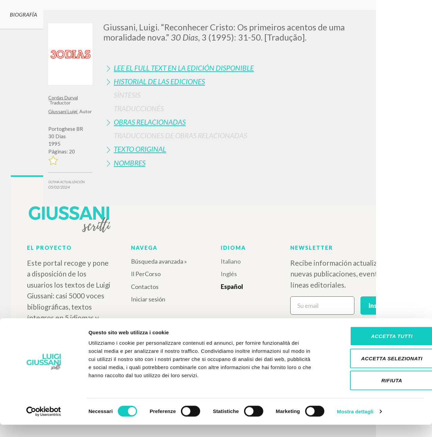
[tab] (243, 67)
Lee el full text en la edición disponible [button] (184, 68)
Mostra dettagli (355, 424)
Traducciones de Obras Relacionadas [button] (180, 135)
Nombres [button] (129, 163)
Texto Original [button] (140, 149)
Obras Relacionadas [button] (150, 122)
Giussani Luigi (63, 111)
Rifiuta (375, 392)
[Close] (378, 20)
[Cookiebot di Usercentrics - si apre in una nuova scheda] (43, 424)
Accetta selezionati (375, 370)
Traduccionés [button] (139, 108)
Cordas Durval (63, 97)
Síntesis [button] (127, 95)
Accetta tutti (375, 348)
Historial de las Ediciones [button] (159, 81)
